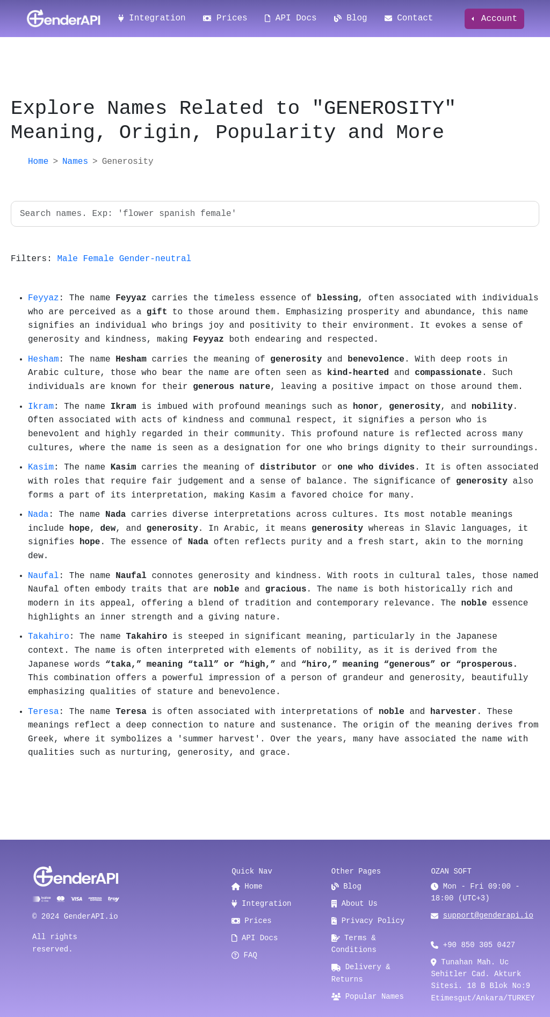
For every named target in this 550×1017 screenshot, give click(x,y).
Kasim (41, 467)
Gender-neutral (155, 259)
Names (75, 162)
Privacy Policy (368, 921)
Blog (350, 18)
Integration (152, 18)
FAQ (244, 955)
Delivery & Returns (360, 973)
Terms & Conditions (354, 944)
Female (98, 259)
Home (38, 162)
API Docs (291, 18)
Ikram (41, 407)
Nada (38, 515)
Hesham (43, 359)
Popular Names (367, 996)
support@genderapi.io (488, 915)
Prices (225, 18)
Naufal (43, 576)
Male (67, 259)
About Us (354, 903)
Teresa (43, 712)
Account (496, 19)
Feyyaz (43, 298)
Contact (409, 18)
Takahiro (48, 636)
